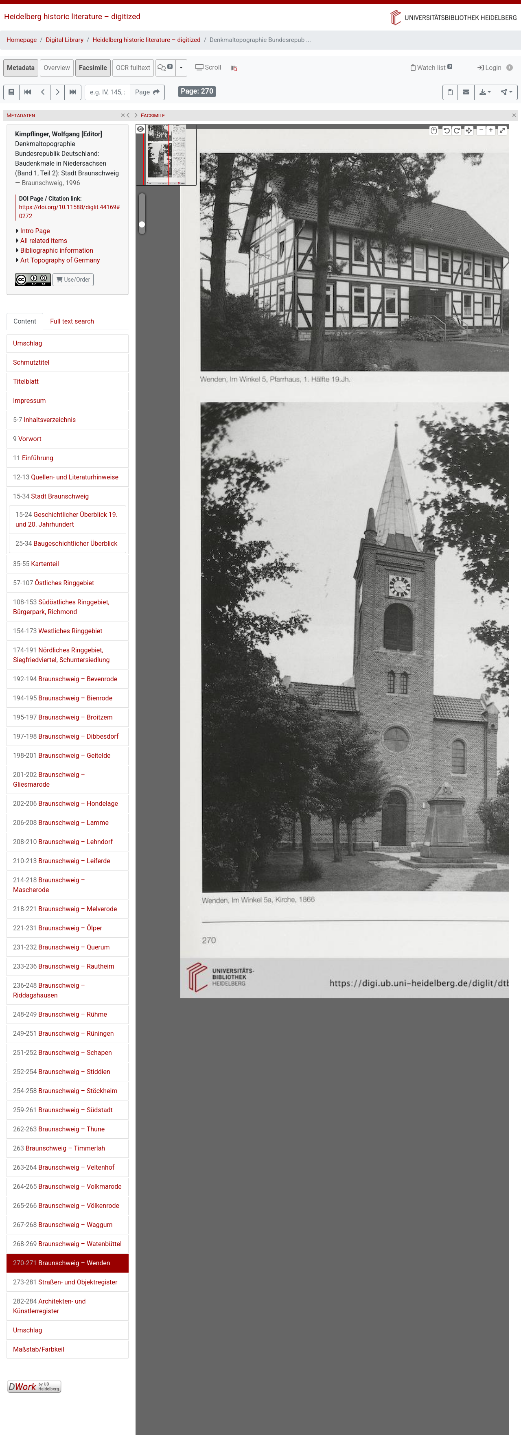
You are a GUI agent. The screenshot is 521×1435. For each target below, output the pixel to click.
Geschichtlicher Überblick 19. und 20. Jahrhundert (66, 519)
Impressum (29, 401)
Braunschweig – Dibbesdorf (65, 736)
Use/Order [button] (73, 279)
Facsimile (93, 68)
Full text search (72, 321)
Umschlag (27, 343)
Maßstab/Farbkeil (38, 1349)
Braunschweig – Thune (59, 1129)
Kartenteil (36, 564)
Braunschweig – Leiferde (61, 861)
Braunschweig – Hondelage (65, 803)
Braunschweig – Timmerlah (59, 1148)
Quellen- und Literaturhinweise (65, 477)
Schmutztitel (31, 362)
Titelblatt (26, 381)
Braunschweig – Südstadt (63, 1110)
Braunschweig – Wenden (61, 1263)
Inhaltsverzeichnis (44, 420)
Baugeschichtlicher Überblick (66, 543)
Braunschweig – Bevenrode (65, 679)
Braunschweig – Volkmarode (67, 1186)
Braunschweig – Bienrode (62, 698)
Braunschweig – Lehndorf (63, 842)
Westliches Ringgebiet (58, 631)
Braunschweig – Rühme (60, 1014)
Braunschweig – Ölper (57, 928)
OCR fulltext (133, 68)
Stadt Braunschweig (51, 496)
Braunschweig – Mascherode (49, 885)
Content (24, 321)
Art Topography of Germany (60, 260)
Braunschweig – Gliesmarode (49, 779)
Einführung (33, 458)
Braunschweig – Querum (61, 947)
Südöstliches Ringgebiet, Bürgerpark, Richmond (61, 607)
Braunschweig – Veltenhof (63, 1167)
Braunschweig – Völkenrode (66, 1206)
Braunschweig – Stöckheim (65, 1091)
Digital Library (65, 40)
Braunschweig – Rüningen (63, 1033)
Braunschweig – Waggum (63, 1225)
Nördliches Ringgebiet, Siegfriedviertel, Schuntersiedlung (61, 655)
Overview (57, 68)
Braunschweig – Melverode (65, 909)
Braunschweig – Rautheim (63, 966)
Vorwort (27, 439)
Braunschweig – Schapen (62, 1053)
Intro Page (35, 231)
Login (489, 68)
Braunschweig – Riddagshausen (49, 990)
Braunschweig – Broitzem (63, 717)
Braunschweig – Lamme (61, 823)
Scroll (208, 67)
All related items (43, 241)
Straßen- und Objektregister (65, 1282)
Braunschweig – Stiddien (61, 1072)
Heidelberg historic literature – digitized (72, 16)
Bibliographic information (56, 250)
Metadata (21, 68)
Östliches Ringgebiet (53, 583)
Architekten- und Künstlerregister (49, 1306)
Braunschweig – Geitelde (61, 755)
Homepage (22, 40)
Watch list (432, 68)
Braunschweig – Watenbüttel (67, 1244)
